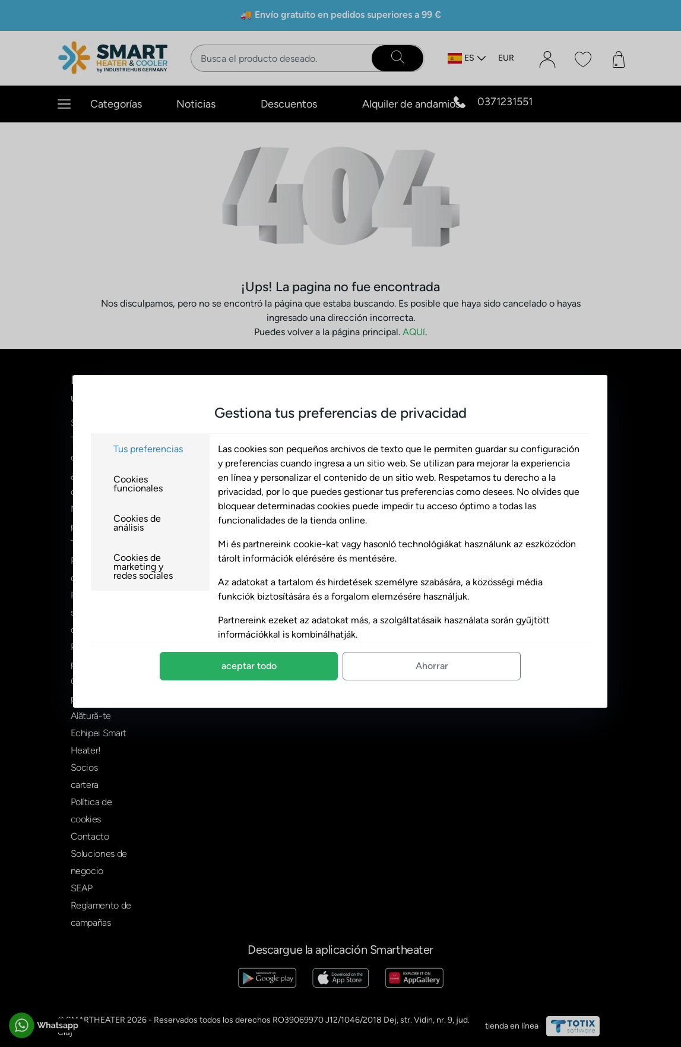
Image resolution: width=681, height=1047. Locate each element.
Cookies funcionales (138, 484)
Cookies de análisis (137, 523)
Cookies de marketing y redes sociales (143, 566)
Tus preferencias (148, 449)
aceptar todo (249, 665)
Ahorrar (432, 665)
